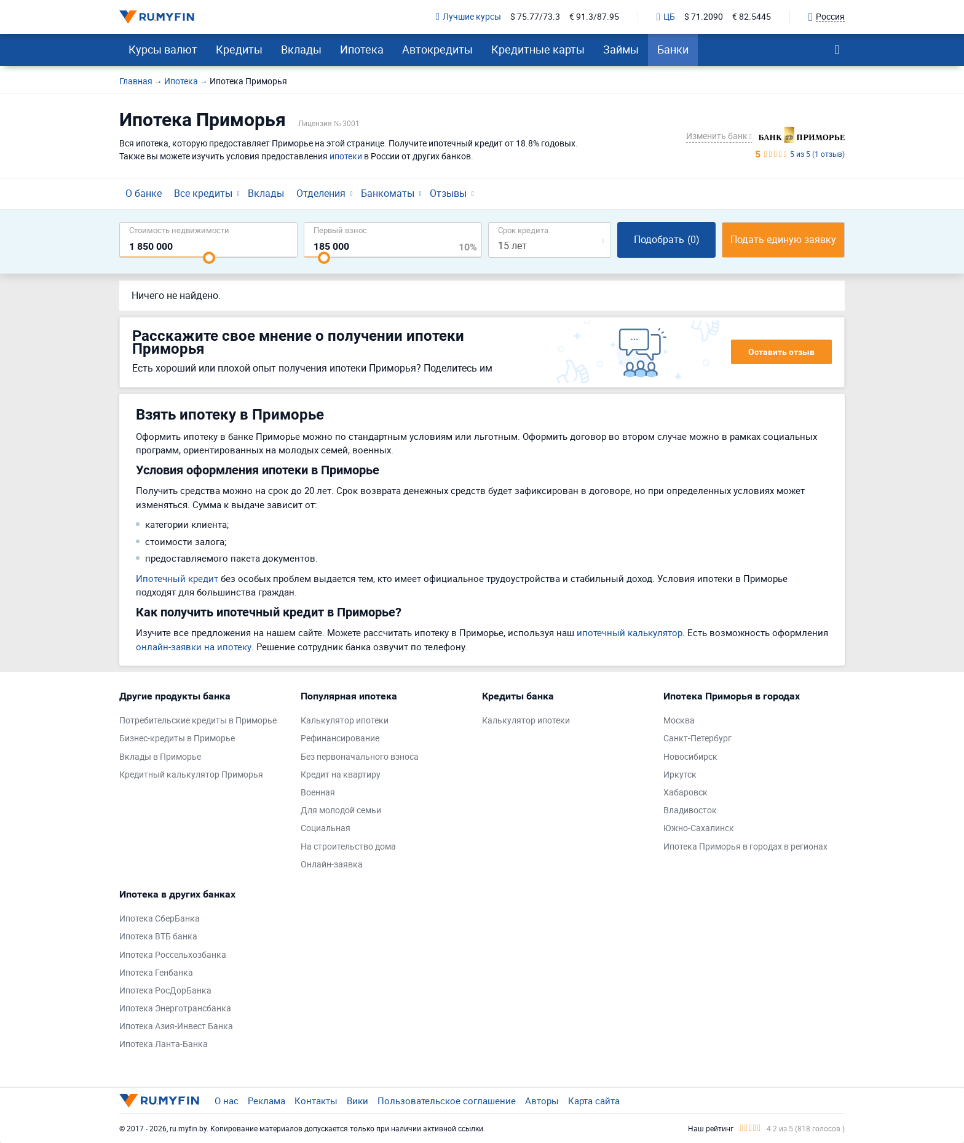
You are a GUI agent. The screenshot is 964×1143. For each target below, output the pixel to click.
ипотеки (346, 156)
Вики (357, 1100)
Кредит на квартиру (341, 775)
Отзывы (448, 193)
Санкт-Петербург (697, 738)
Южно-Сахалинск (698, 828)
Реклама (266, 1100)
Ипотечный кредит (177, 578)
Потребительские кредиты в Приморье (198, 720)
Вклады (301, 49)
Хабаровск (685, 792)
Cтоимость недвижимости (179, 230)
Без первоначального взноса (360, 757)
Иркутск (680, 775)
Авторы (542, 1100)
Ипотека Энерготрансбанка (175, 1008)
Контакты (316, 1100)
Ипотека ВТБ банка (158, 936)
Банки (673, 49)
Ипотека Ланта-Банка (163, 1044)
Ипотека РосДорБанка (165, 991)
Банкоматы (387, 193)
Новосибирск (690, 757)
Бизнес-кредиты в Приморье (177, 738)
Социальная (325, 828)
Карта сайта (594, 1100)
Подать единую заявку (783, 239)
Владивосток (690, 810)
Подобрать (667, 239)
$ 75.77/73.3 (535, 17)
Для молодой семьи (341, 810)
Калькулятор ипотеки (345, 720)
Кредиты (239, 49)
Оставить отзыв (781, 352)
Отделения (321, 193)
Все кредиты (203, 193)
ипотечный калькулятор (629, 632)
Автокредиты (437, 49)
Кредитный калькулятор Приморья (191, 775)
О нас (227, 1100)
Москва (679, 720)
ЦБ (666, 17)
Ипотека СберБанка (159, 919)
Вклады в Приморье (160, 757)
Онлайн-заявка (332, 864)
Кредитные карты (538, 49)
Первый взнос (340, 230)
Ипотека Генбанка (156, 973)
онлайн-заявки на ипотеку (193, 646)
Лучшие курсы (468, 17)
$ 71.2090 (703, 17)
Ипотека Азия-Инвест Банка (176, 1026)
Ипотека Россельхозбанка (172, 955)
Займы (621, 49)
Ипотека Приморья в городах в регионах (745, 847)
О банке (143, 193)
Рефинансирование (340, 738)
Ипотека (362, 49)
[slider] (209, 258)
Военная (318, 792)
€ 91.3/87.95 (594, 17)
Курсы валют (162, 49)
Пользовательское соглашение (446, 1100)
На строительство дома (348, 847)
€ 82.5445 (751, 17)
